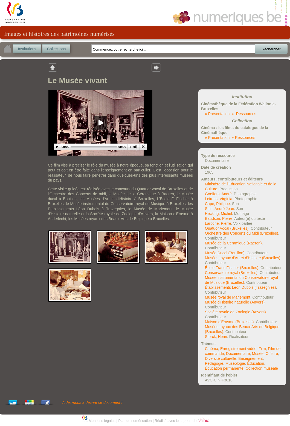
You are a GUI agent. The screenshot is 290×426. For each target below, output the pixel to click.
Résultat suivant (156, 67)
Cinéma (211, 348)
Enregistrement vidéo (238, 348)
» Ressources (244, 114)
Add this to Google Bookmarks (29, 401)
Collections (56, 49)
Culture (272, 353)
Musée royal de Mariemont (227, 297)
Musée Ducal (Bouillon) (225, 253)
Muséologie (235, 363)
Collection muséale (262, 368)
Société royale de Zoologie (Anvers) (235, 312)
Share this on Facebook (45, 401)
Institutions (27, 49)
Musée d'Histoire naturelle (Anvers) (235, 302)
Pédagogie (214, 363)
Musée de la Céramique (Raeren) (233, 243)
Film (262, 348)
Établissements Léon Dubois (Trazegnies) (240, 287)
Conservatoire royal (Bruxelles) (231, 272)
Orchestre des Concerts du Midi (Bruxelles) (241, 233)
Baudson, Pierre (218, 218)
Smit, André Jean (219, 208)
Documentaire (238, 353)
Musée (257, 353)
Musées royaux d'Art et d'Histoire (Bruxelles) (242, 258)
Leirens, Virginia (218, 199)
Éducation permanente (224, 368)
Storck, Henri (216, 336)
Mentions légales (102, 421)
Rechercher (271, 49)
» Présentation (217, 114)
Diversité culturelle (220, 358)
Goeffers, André (218, 194)
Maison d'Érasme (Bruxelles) (229, 322)
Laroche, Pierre (218, 223)
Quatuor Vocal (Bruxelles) (227, 228)
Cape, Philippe (217, 204)
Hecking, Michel (218, 213)
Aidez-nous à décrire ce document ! (92, 402)
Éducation (255, 363)
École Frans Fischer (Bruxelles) (231, 267)
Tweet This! (13, 401)
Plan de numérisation (135, 421)
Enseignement (250, 358)
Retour (52, 67)
